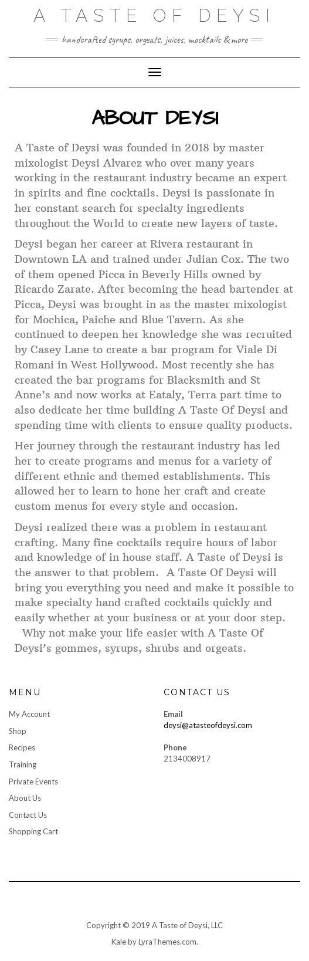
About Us (25, 798)
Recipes (22, 747)
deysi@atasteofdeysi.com (208, 725)
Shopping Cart (33, 831)
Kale (118, 941)
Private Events (33, 781)
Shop (17, 731)
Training (22, 764)
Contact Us (28, 815)
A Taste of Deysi (154, 15)
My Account (29, 714)
